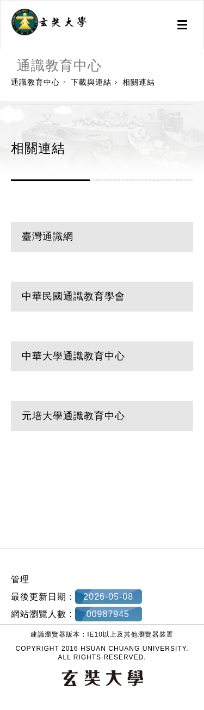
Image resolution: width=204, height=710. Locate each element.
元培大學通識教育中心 (73, 415)
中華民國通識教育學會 (73, 296)
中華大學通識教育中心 (73, 356)
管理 (20, 579)
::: (4, 537)
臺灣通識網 (47, 236)
